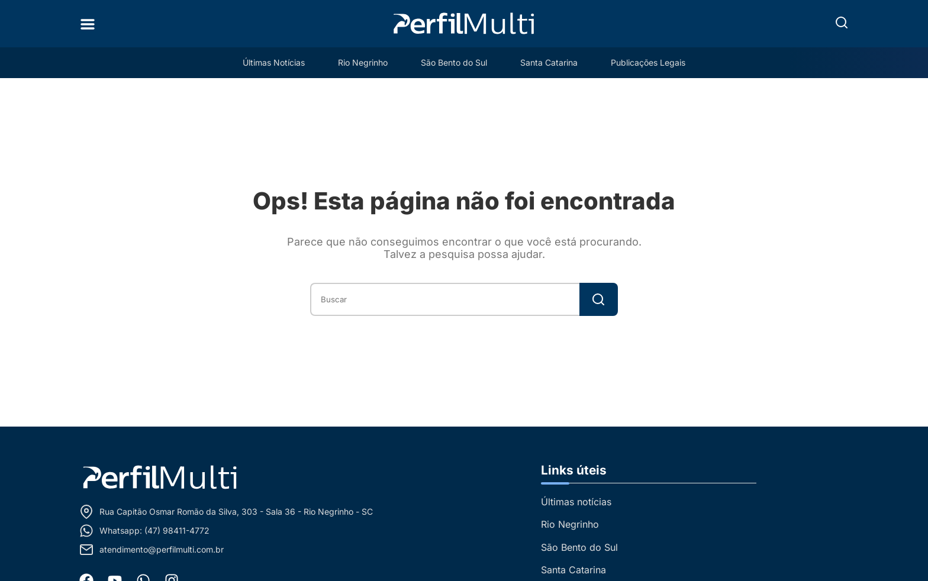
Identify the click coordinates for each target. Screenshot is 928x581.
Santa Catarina (549, 62)
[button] (841, 22)
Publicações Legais (648, 62)
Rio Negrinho (363, 62)
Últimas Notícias (274, 62)
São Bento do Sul (454, 62)
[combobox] (444, 299)
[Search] (598, 299)
